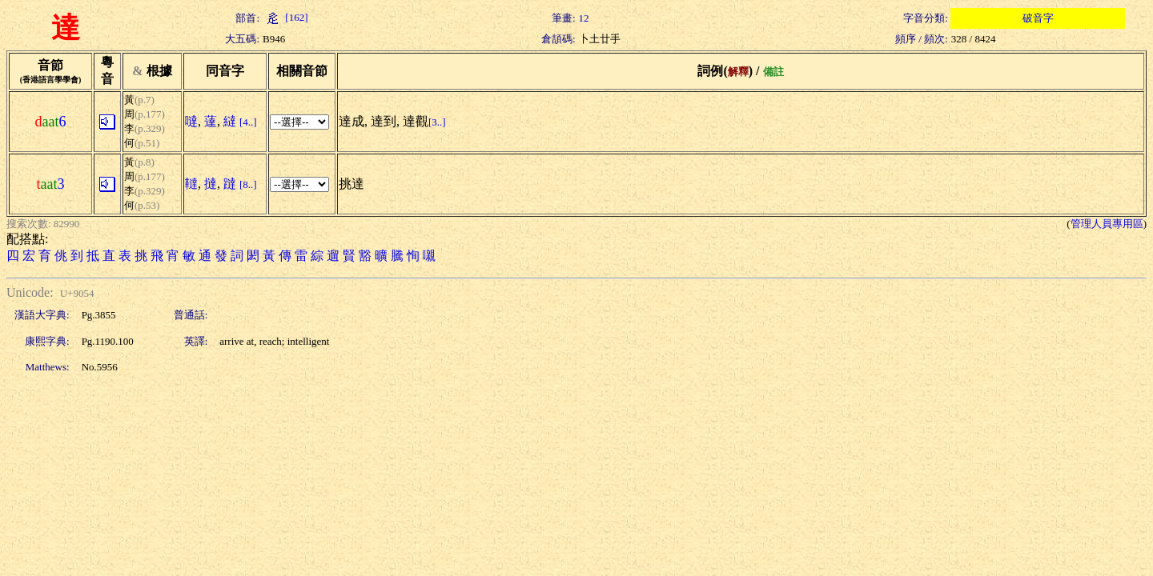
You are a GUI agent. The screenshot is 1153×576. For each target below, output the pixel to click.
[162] (285, 17)
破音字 (1038, 18)
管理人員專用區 (1107, 224)
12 (584, 18)
